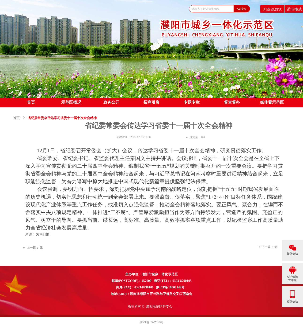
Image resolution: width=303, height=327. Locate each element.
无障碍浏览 (272, 9)
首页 (16, 118)
